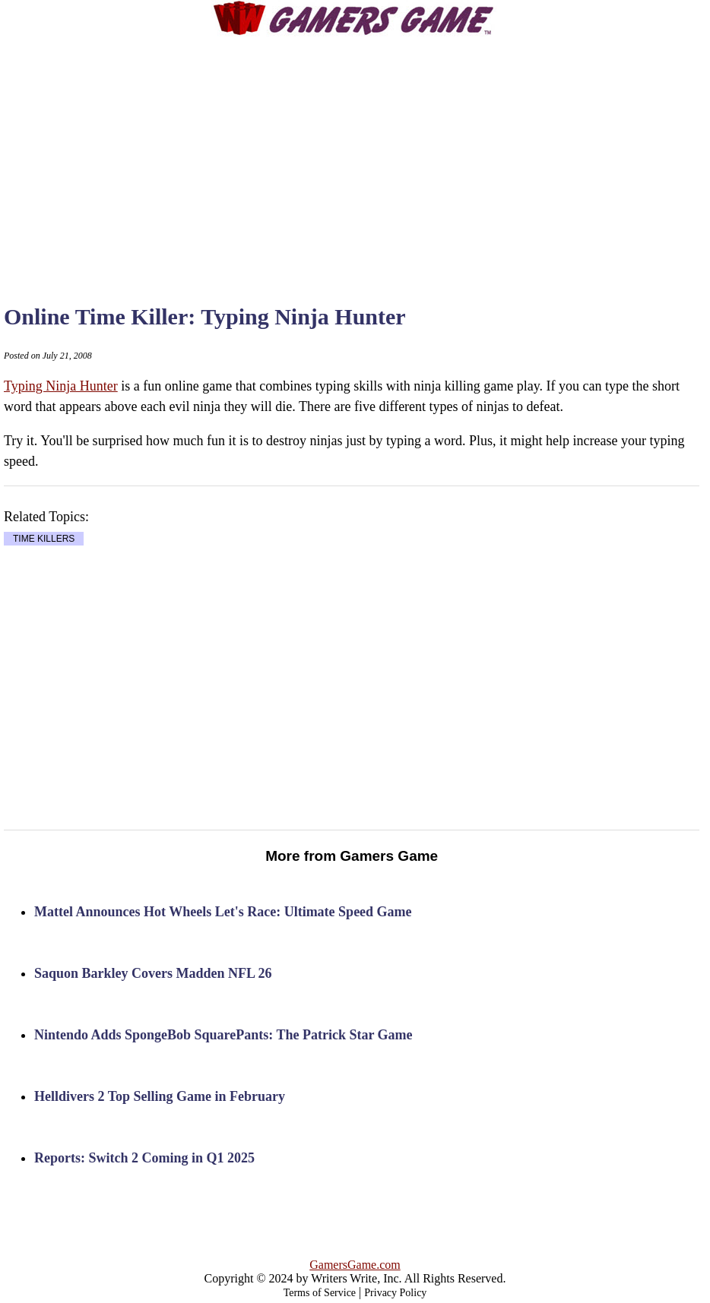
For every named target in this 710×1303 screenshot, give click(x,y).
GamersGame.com (355, 1264)
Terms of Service (320, 1292)
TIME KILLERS (43, 538)
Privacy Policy (395, 1292)
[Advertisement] (381, 155)
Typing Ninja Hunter (61, 386)
